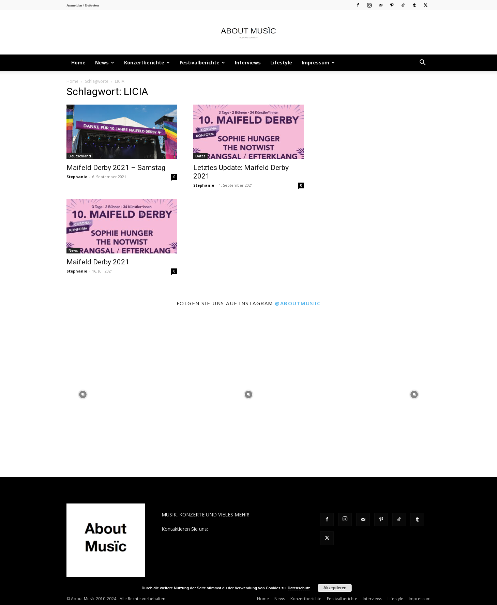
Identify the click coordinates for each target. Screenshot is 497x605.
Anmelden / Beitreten (82, 5)
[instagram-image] (83, 394)
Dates (200, 156)
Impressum (318, 62)
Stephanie (76, 176)
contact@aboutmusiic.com (238, 529)
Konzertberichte (147, 62)
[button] (422, 63)
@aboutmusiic (297, 303)
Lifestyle (281, 62)
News (104, 62)
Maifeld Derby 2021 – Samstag (115, 168)
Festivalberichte (202, 62)
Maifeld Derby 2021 (97, 262)
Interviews (248, 62)
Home (78, 62)
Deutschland (80, 156)
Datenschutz (299, 588)
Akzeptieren (334, 588)
